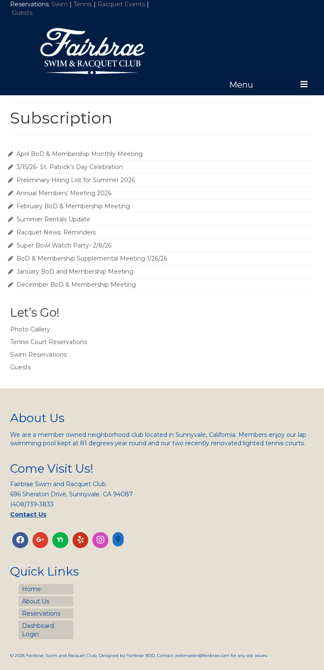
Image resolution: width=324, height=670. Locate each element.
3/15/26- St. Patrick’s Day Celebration (69, 167)
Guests (23, 12)
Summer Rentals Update (53, 219)
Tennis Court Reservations (48, 342)
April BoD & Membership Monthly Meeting (79, 154)
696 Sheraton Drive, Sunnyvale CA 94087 (71, 494)
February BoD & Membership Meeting (73, 206)
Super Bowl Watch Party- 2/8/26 (63, 245)
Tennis (82, 4)
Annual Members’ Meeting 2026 (63, 193)
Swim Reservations (38, 354)
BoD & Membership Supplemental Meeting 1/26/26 (91, 258)
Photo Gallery (30, 329)
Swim (60, 4)
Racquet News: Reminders (56, 232)
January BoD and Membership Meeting (74, 271)
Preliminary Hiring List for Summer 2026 (75, 180)
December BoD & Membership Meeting (76, 284)
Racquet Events (121, 4)
